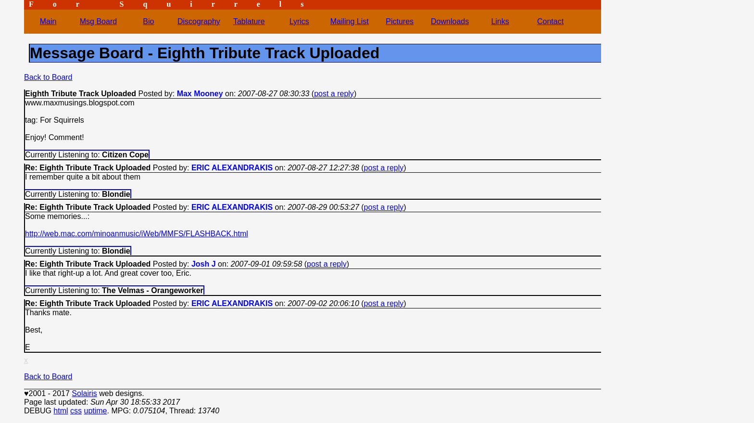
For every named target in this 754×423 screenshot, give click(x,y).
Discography (198, 21)
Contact (550, 21)
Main (48, 21)
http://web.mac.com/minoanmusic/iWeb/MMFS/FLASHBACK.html (136, 234)
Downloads (450, 21)
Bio (148, 21)
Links (500, 21)
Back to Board (48, 77)
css (76, 411)
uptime (95, 411)
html (60, 411)
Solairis (84, 393)
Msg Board (98, 21)
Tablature (249, 21)
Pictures (400, 21)
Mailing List (349, 21)
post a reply (334, 94)
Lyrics (299, 21)
